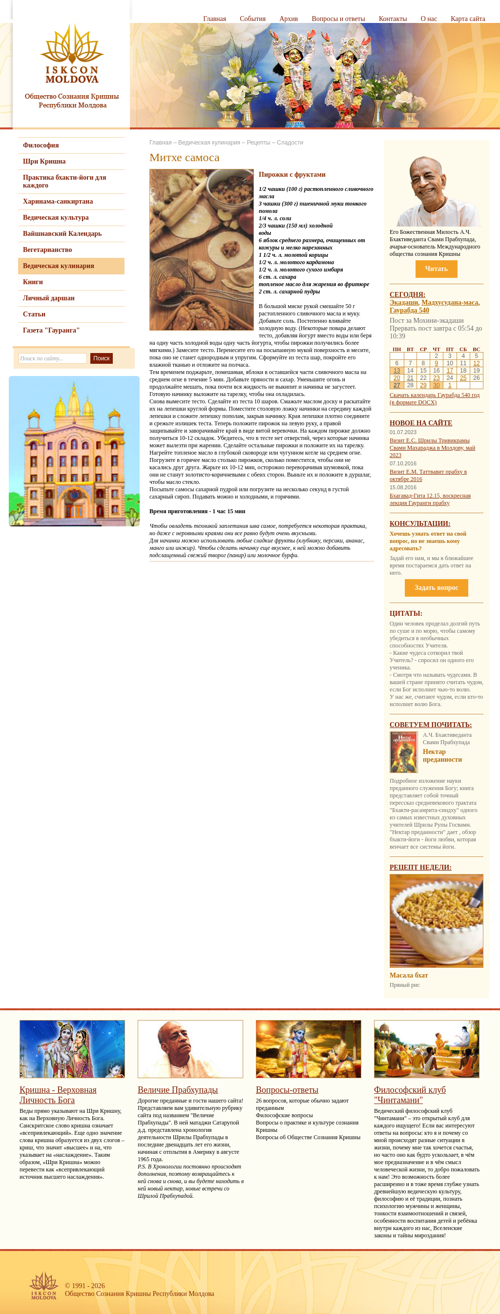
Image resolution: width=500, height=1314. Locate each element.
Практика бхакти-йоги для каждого (64, 181)
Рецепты (258, 142)
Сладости (290, 142)
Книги (33, 282)
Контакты (393, 18)
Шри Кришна (44, 161)
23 (436, 378)
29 (423, 385)
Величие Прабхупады (178, 1090)
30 (436, 385)
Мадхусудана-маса (449, 302)
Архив (288, 18)
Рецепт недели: (421, 867)
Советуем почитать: (431, 725)
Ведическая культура (56, 217)
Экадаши (404, 302)
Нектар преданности (442, 755)
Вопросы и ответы (338, 18)
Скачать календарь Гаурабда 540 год (434, 395)
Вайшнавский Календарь (62, 233)
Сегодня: (408, 294)
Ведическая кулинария (58, 266)
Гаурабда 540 (409, 310)
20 (397, 378)
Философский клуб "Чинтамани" (410, 1095)
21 (410, 378)
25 (463, 378)
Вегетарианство (47, 249)
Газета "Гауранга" (51, 330)
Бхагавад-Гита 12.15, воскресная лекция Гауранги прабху (430, 499)
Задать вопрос (436, 587)
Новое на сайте (421, 423)
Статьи (34, 314)
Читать (436, 268)
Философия (41, 145)
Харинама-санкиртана (58, 201)
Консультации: (420, 523)
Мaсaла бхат (409, 975)
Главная (214, 18)
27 (397, 385)
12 (476, 363)
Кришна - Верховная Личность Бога (58, 1095)
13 (397, 370)
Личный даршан (49, 298)
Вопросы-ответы (287, 1090)
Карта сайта (468, 18)
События (253, 18)
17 (450, 370)
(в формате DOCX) (413, 402)
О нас (429, 18)
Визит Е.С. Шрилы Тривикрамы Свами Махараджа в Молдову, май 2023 (432, 448)
